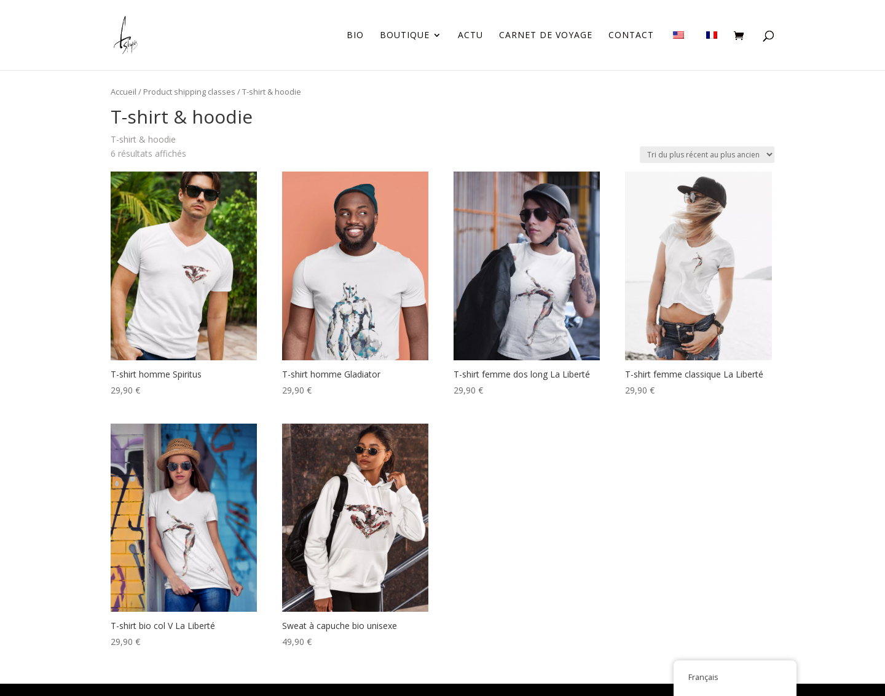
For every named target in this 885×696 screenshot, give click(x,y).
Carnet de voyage (545, 36)
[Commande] (707, 154)
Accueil (123, 91)
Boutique (405, 36)
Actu (470, 36)
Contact (631, 36)
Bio (355, 36)
